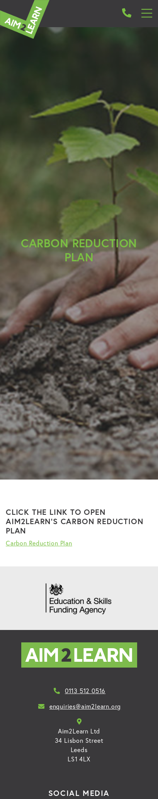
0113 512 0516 (79, 691)
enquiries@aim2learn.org (79, 706)
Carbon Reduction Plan (39, 543)
